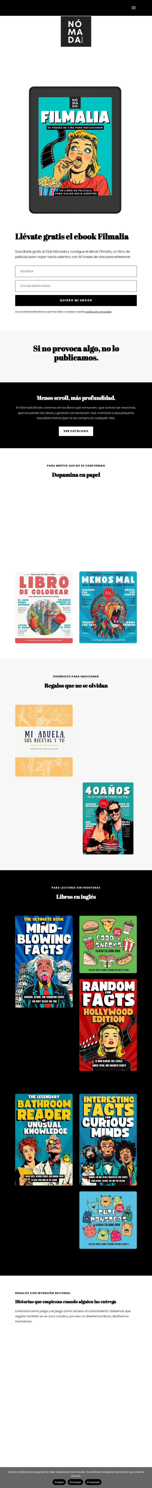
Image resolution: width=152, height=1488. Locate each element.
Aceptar (59, 1482)
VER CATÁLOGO (76, 431)
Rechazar (75, 1482)
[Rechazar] (147, 1478)
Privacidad (93, 1482)
